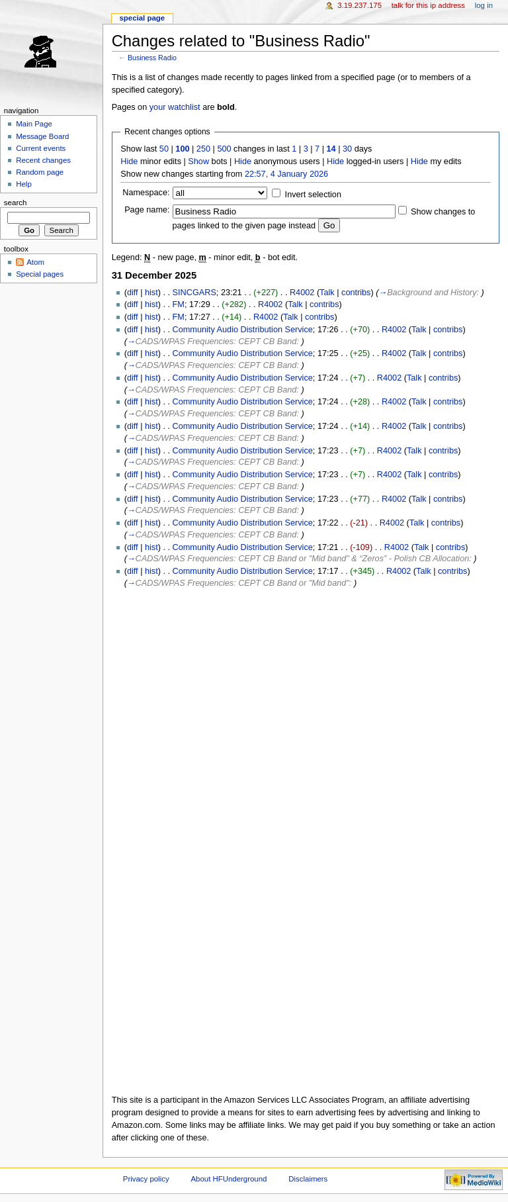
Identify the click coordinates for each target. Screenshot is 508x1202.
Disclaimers (307, 1179)
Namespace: (145, 192)
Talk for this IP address (428, 5)
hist (151, 292)
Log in (484, 5)
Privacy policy (146, 1179)
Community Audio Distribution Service (243, 329)
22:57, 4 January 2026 (286, 174)
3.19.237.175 (359, 5)
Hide (129, 161)
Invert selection (313, 194)
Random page (40, 172)
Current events (40, 148)
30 (347, 149)
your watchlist (174, 107)
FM (179, 304)
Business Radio (152, 58)
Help (24, 184)
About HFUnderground (229, 1179)
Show (198, 161)
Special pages (40, 274)
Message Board (42, 136)
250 (203, 149)
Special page (142, 18)
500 (224, 149)
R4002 (302, 292)
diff (132, 292)
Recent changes (43, 160)
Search (15, 203)
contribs (355, 292)
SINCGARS (194, 292)
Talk (327, 292)
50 (164, 149)
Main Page (34, 124)
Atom (35, 262)
